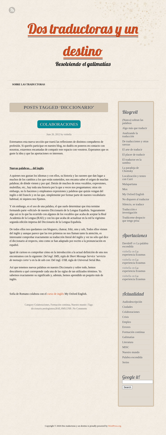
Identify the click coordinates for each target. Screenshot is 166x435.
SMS (63, 308)
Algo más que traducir (134, 128)
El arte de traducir (132, 149)
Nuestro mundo (78, 304)
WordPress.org (114, 426)
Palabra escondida (132, 357)
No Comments (80, 308)
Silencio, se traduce (133, 204)
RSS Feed (12, 10)
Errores (126, 327)
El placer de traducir (133, 154)
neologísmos (49, 308)
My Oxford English (133, 194)
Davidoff (127, 243)
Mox (124, 189)
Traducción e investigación (129, 211)
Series (125, 362)
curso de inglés (55, 293)
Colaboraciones (59, 124)
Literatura (127, 342)
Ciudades (127, 306)
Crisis (125, 316)
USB (68, 308)
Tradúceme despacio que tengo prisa (133, 219)
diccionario (36, 308)
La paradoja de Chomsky (130, 169)
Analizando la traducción (130, 135)
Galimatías (128, 337)
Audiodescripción (132, 301)
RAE (57, 308)
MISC (125, 347)
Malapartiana (129, 184)
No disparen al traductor (135, 199)
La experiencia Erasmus (133, 253)
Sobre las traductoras (28, 84)
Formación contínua (60, 304)
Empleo (126, 322)
